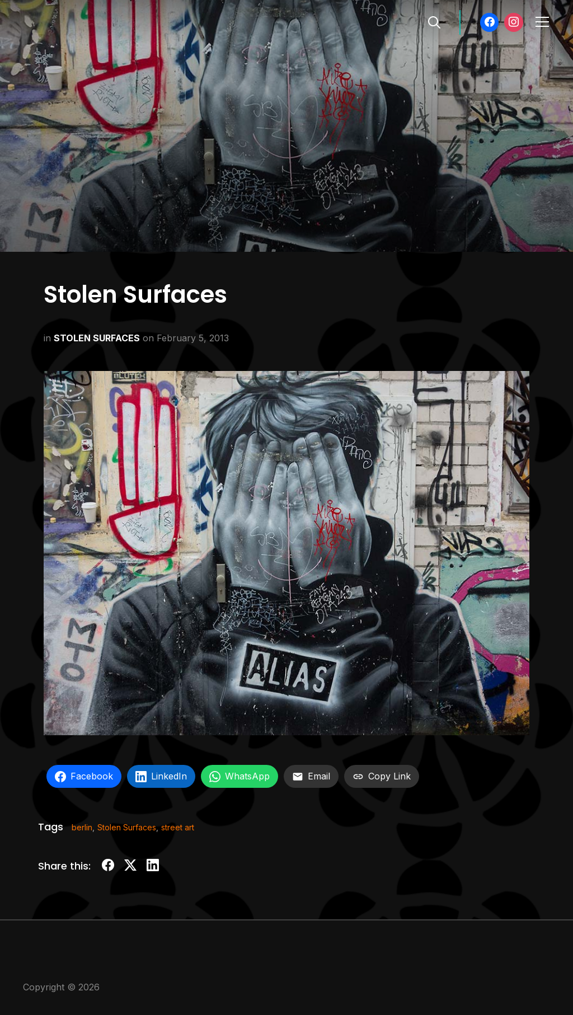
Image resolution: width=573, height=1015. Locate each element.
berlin (82, 827)
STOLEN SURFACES (97, 338)
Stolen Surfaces (126, 827)
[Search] (434, 21)
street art (177, 827)
